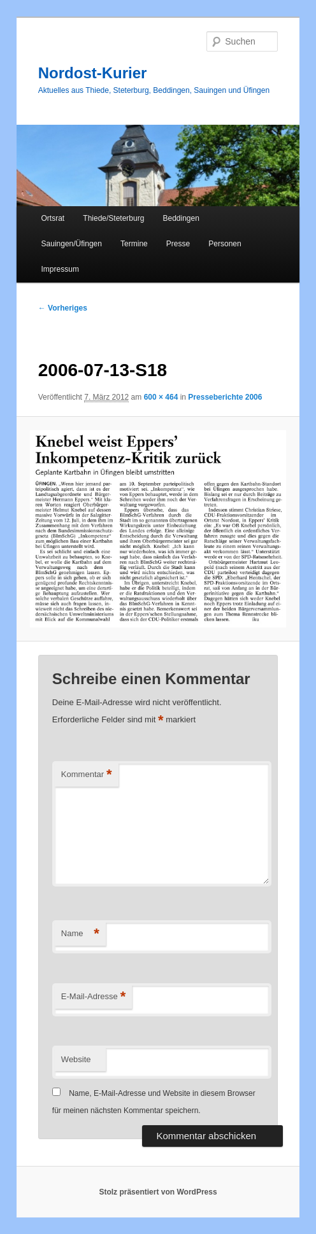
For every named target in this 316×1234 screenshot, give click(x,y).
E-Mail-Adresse (93, 997)
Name (80, 934)
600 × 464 (161, 397)
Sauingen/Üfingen (71, 243)
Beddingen (180, 218)
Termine (134, 243)
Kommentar (86, 775)
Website (76, 1059)
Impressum (60, 269)
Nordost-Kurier (92, 72)
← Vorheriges (62, 308)
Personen (224, 243)
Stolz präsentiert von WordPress (158, 1192)
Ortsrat (53, 218)
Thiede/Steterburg (113, 218)
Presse (178, 243)
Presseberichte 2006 (225, 397)
